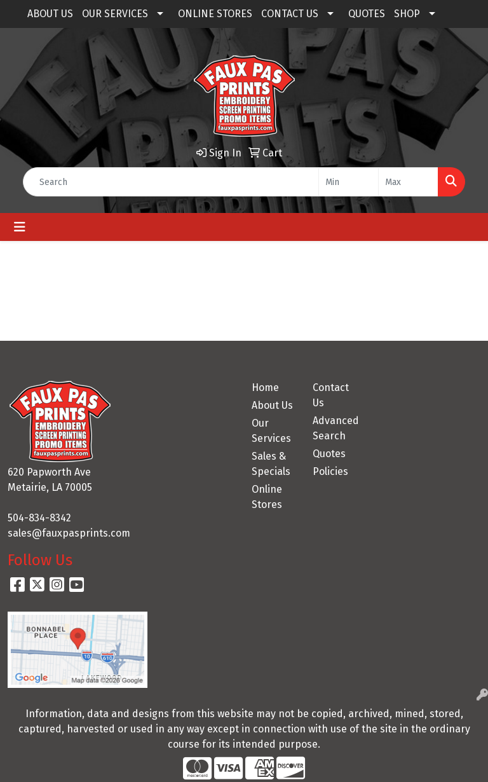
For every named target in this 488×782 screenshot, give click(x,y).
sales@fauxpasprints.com (69, 533)
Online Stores (267, 497)
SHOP (407, 14)
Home (265, 387)
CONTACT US (289, 14)
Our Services (271, 430)
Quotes (329, 454)
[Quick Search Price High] (408, 181)
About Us (272, 405)
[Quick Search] (171, 181)
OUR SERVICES (115, 14)
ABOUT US (50, 14)
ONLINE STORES (215, 14)
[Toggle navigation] (19, 227)
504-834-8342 (39, 518)
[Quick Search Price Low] (348, 181)
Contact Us (331, 395)
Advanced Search (335, 428)
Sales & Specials (271, 463)
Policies (330, 471)
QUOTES (366, 14)
